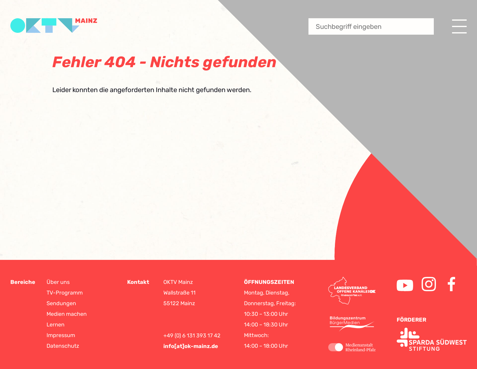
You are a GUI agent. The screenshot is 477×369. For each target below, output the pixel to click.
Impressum (61, 335)
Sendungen (61, 303)
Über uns (58, 282)
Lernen (55, 324)
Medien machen (67, 314)
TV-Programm (65, 292)
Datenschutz (63, 346)
